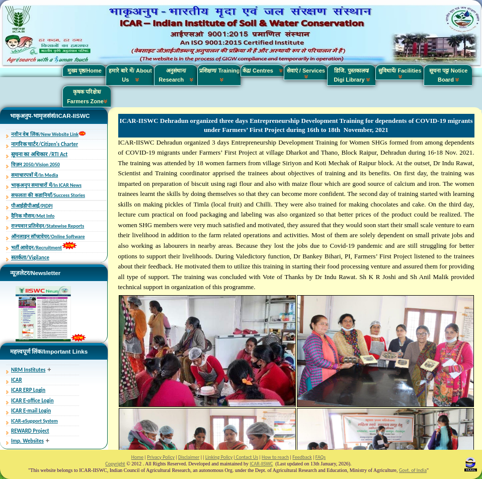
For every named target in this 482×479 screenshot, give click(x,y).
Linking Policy (218, 457)
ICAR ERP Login (28, 390)
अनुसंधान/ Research (176, 75)
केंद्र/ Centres (263, 70)
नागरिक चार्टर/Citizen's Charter (44, 144)
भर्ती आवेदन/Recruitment (36, 247)
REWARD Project (30, 431)
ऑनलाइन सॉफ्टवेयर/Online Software (48, 236)
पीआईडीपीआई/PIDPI (32, 205)
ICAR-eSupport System (34, 421)
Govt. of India (413, 470)
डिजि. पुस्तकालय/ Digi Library (351, 75)
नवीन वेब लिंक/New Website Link (44, 134)
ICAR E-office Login (32, 400)
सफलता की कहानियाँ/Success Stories (48, 195)
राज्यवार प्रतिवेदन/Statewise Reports (47, 226)
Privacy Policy (161, 457)
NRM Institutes (28, 370)
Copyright (115, 463)
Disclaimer (188, 457)
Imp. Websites (27, 441)
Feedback (301, 457)
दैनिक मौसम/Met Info (32, 216)
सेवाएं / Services (306, 73)
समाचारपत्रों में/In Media (34, 175)
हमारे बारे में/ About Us (130, 75)
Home (137, 457)
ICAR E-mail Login (31, 410)
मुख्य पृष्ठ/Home (84, 70)
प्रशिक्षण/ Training (219, 75)
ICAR (16, 380)
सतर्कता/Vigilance (30, 257)
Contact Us (246, 457)
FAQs (320, 457)
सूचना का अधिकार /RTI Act (39, 154)
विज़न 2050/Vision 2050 (35, 164)
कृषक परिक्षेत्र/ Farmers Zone (87, 96)
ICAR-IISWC (261, 463)
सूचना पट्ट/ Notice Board (448, 75)
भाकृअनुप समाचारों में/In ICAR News (46, 185)
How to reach (275, 457)
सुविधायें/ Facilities (399, 73)
